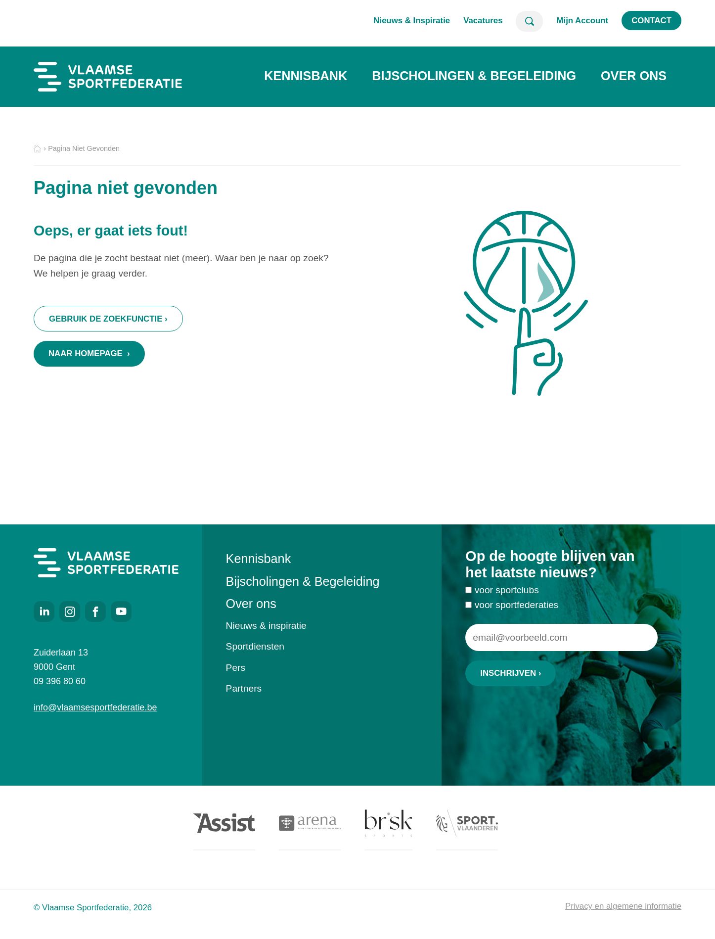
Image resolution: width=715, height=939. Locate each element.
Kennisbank (305, 76)
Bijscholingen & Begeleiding (474, 76)
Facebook (95, 611)
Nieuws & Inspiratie (411, 20)
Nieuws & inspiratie (266, 625)
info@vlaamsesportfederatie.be (95, 707)
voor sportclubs (507, 593)
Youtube (121, 611)
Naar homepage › (89, 353)
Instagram (69, 611)
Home (37, 149)
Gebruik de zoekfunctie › (108, 319)
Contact (651, 20)
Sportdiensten (255, 646)
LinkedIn (44, 611)
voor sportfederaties (517, 607)
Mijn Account (582, 20)
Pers (235, 667)
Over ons (634, 76)
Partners (244, 688)
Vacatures (482, 20)
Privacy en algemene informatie (623, 906)
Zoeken (529, 21)
